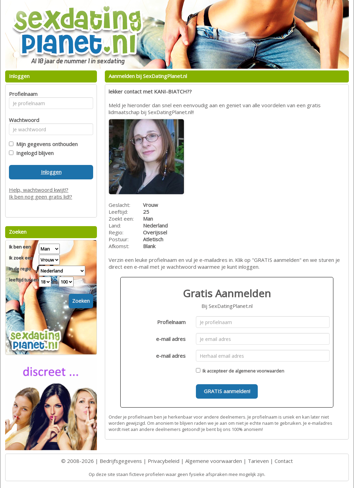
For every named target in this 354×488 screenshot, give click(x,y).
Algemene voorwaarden (213, 460)
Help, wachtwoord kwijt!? (38, 189)
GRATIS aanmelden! (227, 391)
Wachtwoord (22, 120)
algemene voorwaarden (259, 371)
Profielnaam (171, 322)
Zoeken (81, 300)
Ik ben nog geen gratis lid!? (40, 196)
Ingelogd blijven (33, 152)
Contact (284, 460)
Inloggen (51, 171)
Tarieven (258, 460)
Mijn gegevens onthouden (45, 144)
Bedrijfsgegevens (121, 460)
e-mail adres (171, 338)
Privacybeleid (163, 460)
